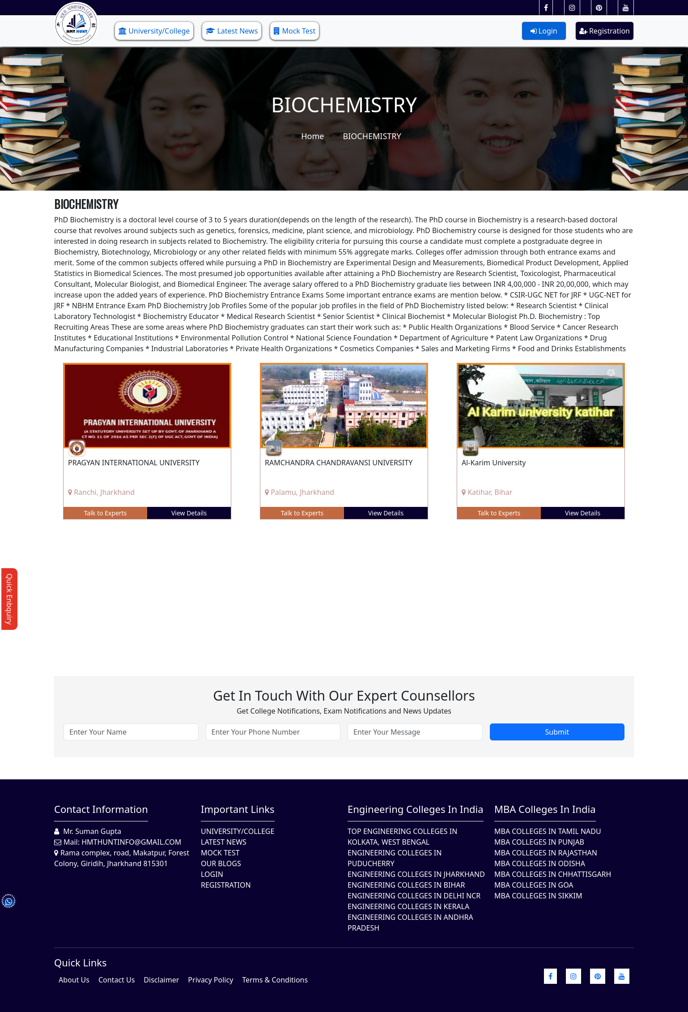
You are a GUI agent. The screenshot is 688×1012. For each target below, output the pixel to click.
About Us (74, 980)
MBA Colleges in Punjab (539, 842)
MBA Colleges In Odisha (539, 863)
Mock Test (294, 31)
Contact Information (101, 809)
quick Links (80, 962)
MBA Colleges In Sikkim (538, 896)
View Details (189, 513)
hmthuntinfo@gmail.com (131, 842)
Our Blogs (221, 863)
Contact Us (116, 980)
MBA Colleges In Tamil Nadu (547, 831)
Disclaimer (161, 980)
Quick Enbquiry (9, 599)
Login (544, 31)
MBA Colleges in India (545, 809)
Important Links (238, 809)
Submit (557, 732)
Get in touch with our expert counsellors (344, 695)
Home (312, 136)
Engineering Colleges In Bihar (406, 885)
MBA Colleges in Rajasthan (545, 853)
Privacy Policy (210, 980)
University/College (154, 31)
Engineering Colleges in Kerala (408, 906)
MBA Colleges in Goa (533, 885)
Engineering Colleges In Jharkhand (416, 874)
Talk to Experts (105, 513)
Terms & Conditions (275, 980)
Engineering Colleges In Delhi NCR (414, 896)
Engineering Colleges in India (416, 809)
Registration (604, 31)
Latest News (232, 31)
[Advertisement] (322, 591)
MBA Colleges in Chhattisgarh (552, 874)
